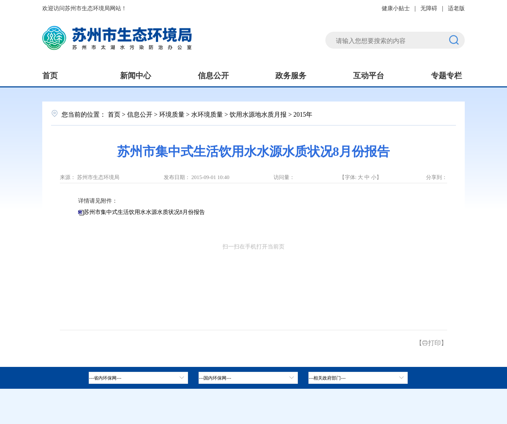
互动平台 (368, 74)
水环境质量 (207, 113)
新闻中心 (135, 74)
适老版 (456, 8)
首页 (50, 74)
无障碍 (428, 8)
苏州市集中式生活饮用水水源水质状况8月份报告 (144, 212)
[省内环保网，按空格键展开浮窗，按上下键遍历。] (138, 378)
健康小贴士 (396, 8)
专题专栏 (446, 74)
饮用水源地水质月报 (258, 113)
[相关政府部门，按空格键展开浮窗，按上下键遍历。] (358, 378)
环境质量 (171, 113)
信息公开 (213, 74)
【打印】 (431, 342)
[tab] (248, 378)
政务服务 (290, 74)
